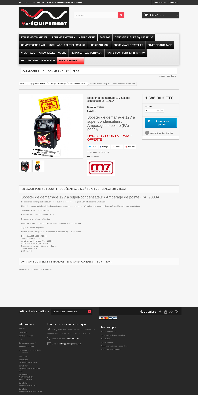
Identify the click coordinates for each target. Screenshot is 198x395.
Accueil (22, 329)
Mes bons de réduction (111, 349)
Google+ (116, 147)
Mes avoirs (105, 339)
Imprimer (95, 156)
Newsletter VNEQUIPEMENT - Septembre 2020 (26, 376)
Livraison (23, 332)
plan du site (171, 76)
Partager (104, 147)
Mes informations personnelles (114, 346)
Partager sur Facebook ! (100, 152)
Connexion (173, 2)
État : (89, 111)
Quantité (148, 107)
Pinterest (130, 147)
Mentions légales (26, 336)
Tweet (92, 147)
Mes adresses (107, 342)
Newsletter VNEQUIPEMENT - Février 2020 (29, 368)
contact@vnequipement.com (69, 344)
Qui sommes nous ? (56, 71)
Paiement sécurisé (26, 346)
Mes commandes (108, 331)
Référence (91, 107)
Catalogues (30, 71)
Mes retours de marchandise (113, 335)
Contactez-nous (159, 2)
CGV (20, 339)
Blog (75, 71)
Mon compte (108, 327)
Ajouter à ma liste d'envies (161, 133)
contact (162, 76)
